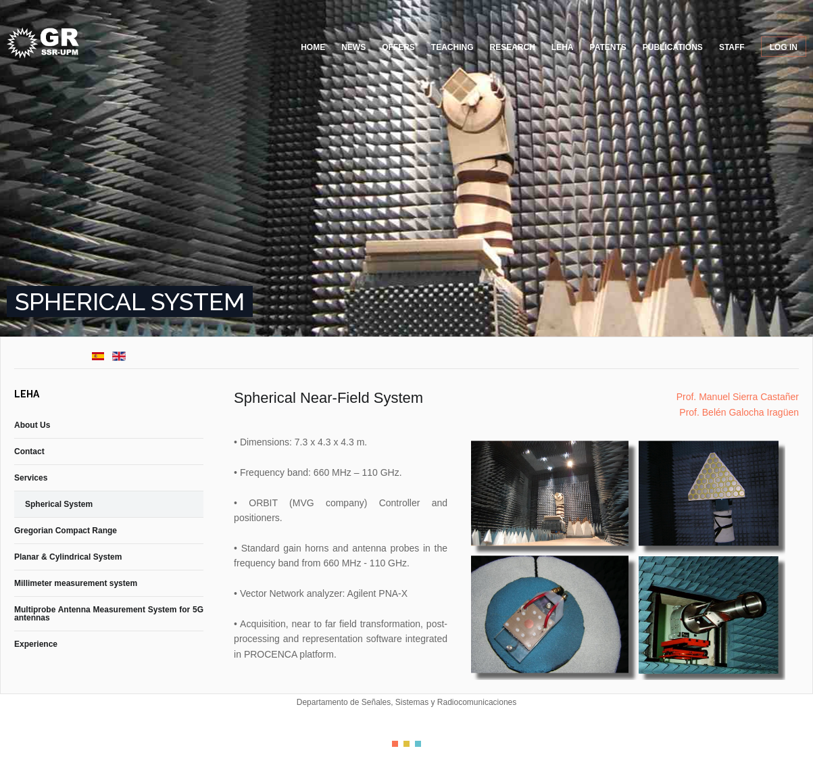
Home (313, 47)
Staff (732, 47)
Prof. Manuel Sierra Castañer (737, 396)
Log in (783, 47)
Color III (418, 744)
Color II (406, 744)
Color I (395, 744)
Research (512, 47)
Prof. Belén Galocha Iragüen (739, 412)
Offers (398, 47)
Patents (608, 47)
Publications (673, 47)
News (353, 47)
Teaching (452, 47)
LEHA (562, 47)
